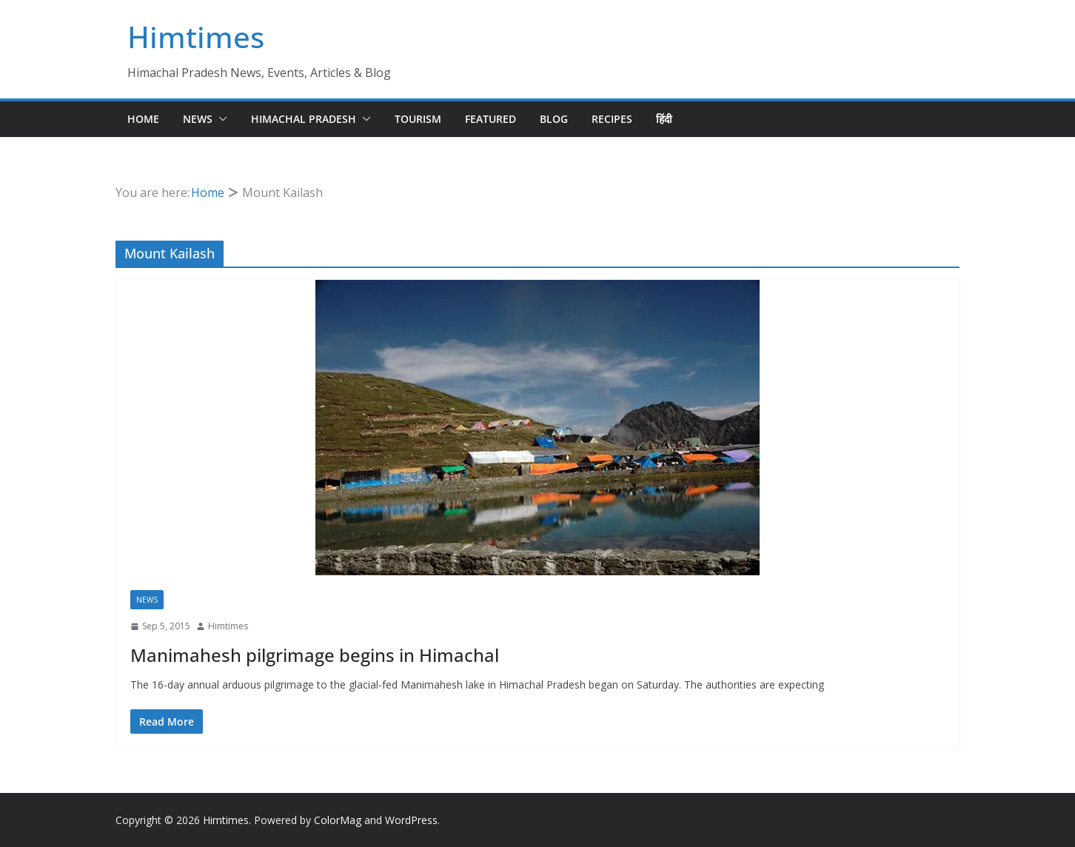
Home (143, 119)
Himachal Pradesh (303, 119)
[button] (219, 119)
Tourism (418, 119)
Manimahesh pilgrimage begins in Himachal (314, 655)
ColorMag (337, 820)
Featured (490, 119)
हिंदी (664, 119)
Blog (554, 119)
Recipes (612, 119)
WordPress (411, 820)
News (197, 119)
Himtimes (195, 36)
